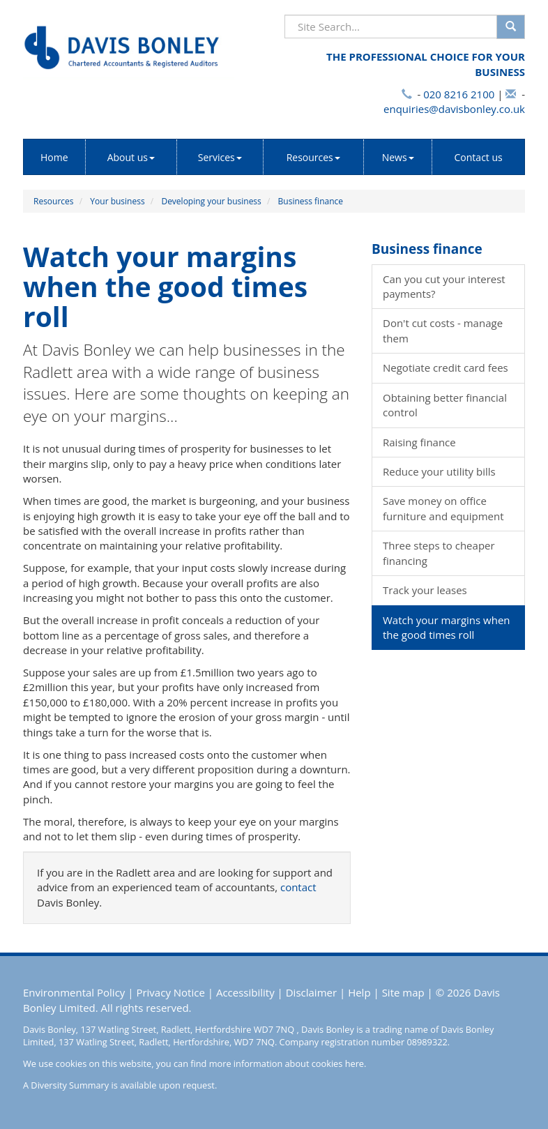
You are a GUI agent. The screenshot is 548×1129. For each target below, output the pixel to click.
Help (359, 992)
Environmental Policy (74, 992)
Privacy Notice (170, 992)
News (398, 157)
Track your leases (425, 590)
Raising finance (419, 442)
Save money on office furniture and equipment (443, 508)
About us (131, 157)
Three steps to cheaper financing (439, 552)
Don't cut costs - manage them (443, 330)
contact (298, 887)
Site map (403, 992)
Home (54, 157)
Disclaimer (311, 992)
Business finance (310, 201)
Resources (313, 157)
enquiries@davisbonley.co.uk (454, 109)
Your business (117, 201)
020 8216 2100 (458, 94)
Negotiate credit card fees (445, 367)
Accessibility (245, 992)
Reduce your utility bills (439, 471)
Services (220, 157)
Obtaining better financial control (445, 405)
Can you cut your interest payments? (444, 286)
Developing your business (211, 201)
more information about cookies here (286, 1063)
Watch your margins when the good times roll (446, 627)
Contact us (479, 157)
